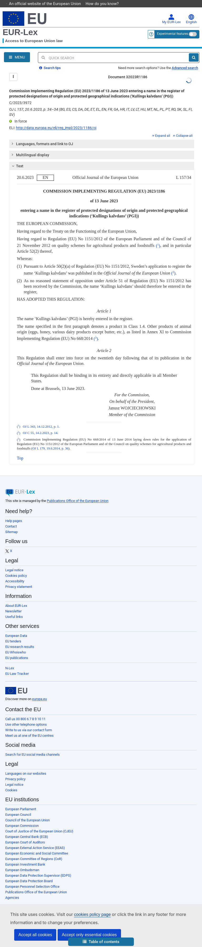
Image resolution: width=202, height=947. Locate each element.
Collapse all (183, 128)
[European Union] (16, 683)
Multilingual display (30, 147)
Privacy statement (18, 579)
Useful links (14, 609)
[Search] (194, 50)
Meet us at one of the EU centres (29, 728)
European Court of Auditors (25, 835)
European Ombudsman (22, 863)
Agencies (12, 890)
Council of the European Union (27, 813)
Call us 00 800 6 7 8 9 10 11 (25, 712)
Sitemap (11, 524)
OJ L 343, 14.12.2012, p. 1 (41, 419)
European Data (16, 628)
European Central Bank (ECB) (26, 829)
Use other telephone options (26, 717)
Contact (11, 519)
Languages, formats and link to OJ (42, 136)
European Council (18, 807)
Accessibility (14, 574)
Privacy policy (15, 772)
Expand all (161, 128)
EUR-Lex (20, 25)
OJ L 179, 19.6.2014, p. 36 (50, 441)
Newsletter (13, 604)
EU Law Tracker (17, 666)
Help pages (13, 513)
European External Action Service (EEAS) (35, 840)
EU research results (19, 639)
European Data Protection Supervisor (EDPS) (38, 868)
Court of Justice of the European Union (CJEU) (39, 824)
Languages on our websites (25, 766)
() (158, 238)
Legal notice (14, 563)
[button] (101, 942)
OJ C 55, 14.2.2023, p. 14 (40, 426)
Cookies (11, 783)
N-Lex (9, 661)
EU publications (16, 650)
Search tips (50, 60)
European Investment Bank (25, 857)
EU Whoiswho (15, 645)
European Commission (22, 818)
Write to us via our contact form (28, 723)
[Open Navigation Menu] (17, 50)
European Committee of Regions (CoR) (33, 851)
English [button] (191, 11)
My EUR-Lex (171, 11)
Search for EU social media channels (32, 747)
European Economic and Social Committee (36, 846)
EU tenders (13, 634)
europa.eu (39, 692)
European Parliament (20, 802)
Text (17, 159)
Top (20, 450)
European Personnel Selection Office (32, 879)
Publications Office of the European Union (77, 493)
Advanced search (185, 60)
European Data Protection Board (29, 874)
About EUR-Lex (16, 598)
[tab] (101, 136)
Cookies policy (16, 568)
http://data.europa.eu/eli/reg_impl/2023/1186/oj (56, 120)
